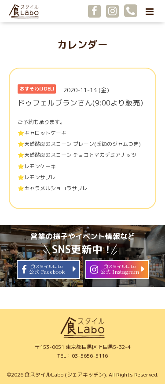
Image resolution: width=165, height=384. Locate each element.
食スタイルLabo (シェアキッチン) (65, 374)
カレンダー (82, 44)
